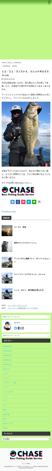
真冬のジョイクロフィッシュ (25, 243)
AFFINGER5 (29, 468)
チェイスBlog (26, 463)
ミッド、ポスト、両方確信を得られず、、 (30, 290)
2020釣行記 (7, 211)
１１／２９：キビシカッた (17, 305)
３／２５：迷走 (20, 227)
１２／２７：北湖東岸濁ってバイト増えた (23, 308)
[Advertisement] (26, 32)
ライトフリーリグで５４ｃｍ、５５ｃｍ (29, 274)
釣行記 (14, 211)
